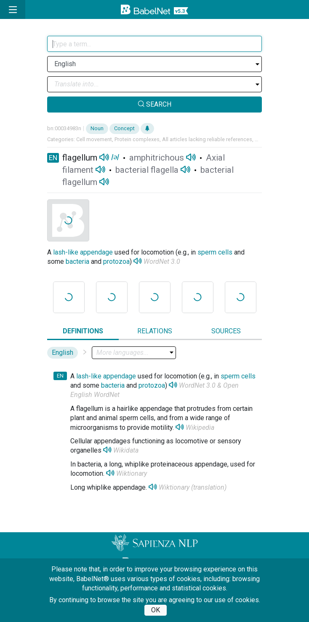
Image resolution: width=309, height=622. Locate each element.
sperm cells (214, 252)
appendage (96, 252)
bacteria (77, 261)
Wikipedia (200, 428)
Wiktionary (131, 473)
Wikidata (126, 450)
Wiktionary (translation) (192, 487)
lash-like (65, 252)
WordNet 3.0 (162, 261)
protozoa (116, 261)
